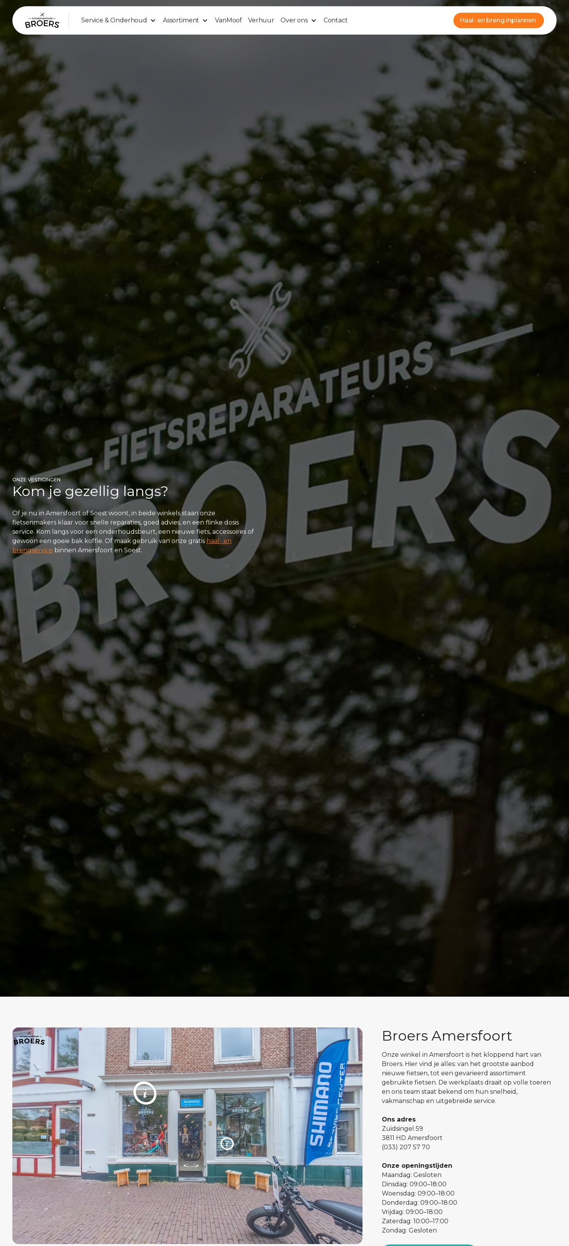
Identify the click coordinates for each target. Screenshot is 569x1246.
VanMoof (228, 20)
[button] (119, 20)
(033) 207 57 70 (406, 1147)
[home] (42, 20)
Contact (336, 20)
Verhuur (261, 20)
